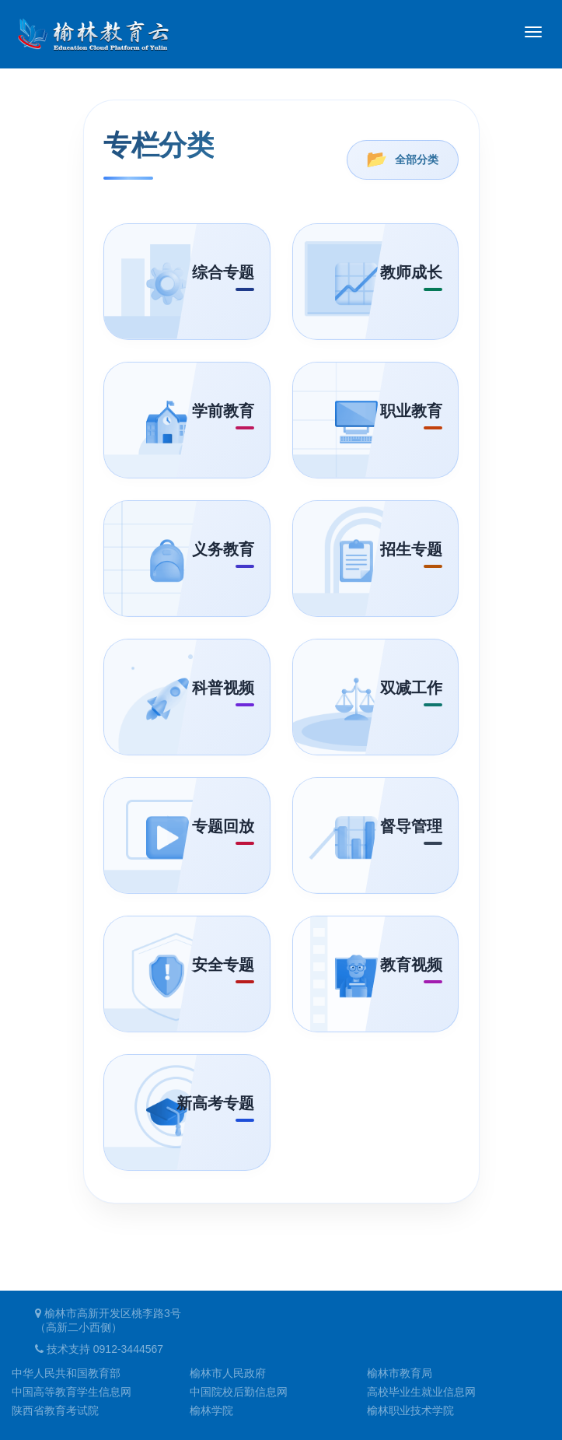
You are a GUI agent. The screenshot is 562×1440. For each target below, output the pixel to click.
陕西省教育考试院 (55, 1410)
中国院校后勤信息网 (239, 1392)
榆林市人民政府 (228, 1373)
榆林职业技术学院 (410, 1410)
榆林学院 (211, 1410)
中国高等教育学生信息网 (71, 1392)
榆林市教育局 (399, 1373)
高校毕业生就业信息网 (421, 1392)
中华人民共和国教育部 (66, 1373)
